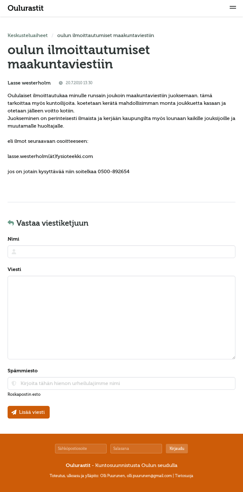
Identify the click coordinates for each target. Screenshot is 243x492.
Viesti (14, 269)
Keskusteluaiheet (28, 35)
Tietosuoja (184, 476)
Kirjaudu (177, 448)
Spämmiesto (23, 371)
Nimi (13, 239)
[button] (233, 8)
